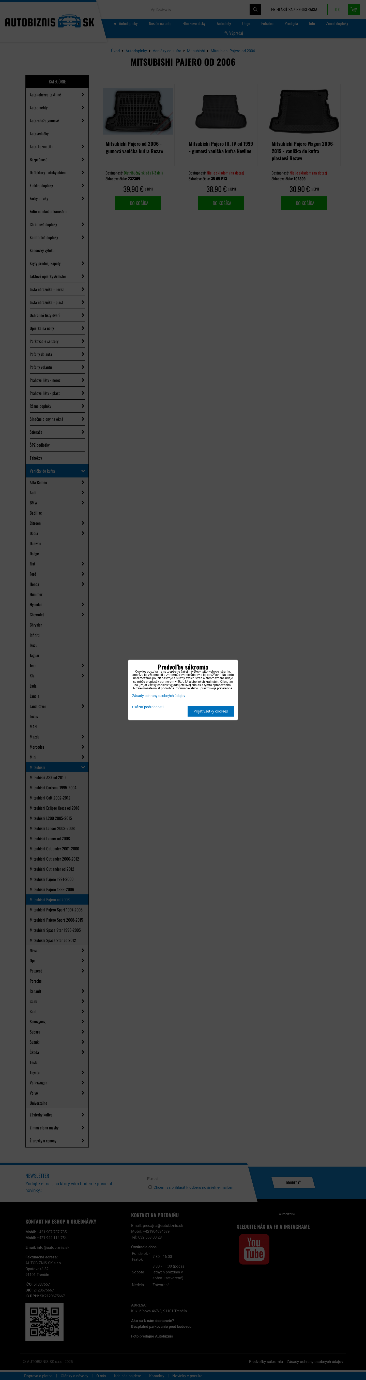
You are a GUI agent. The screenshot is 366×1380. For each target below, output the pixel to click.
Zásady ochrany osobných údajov (158, 696)
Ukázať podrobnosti (147, 707)
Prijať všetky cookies (211, 711)
